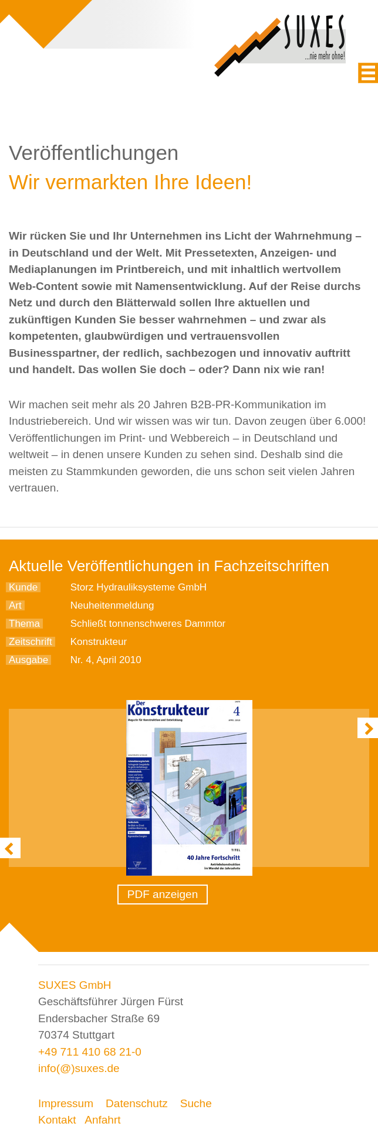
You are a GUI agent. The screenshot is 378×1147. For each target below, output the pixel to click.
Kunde (23, 587)
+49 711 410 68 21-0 (89, 1052)
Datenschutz (137, 1103)
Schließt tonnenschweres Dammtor (148, 623)
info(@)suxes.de (79, 1068)
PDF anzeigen (162, 894)
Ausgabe (28, 660)
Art (15, 605)
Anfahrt (102, 1120)
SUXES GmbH (75, 985)
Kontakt (57, 1120)
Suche (196, 1103)
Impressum (65, 1103)
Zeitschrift (30, 642)
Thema (24, 624)
